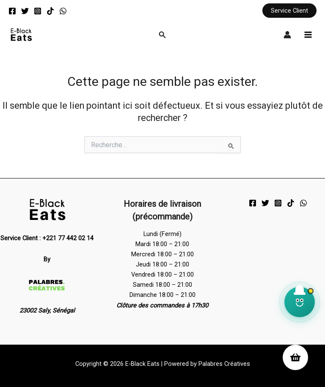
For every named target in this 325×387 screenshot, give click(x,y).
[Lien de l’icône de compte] (287, 34)
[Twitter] (25, 11)
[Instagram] (37, 11)
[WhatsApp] (63, 11)
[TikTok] (50, 11)
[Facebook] (12, 11)
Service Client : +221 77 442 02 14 (47, 238)
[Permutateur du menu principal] (308, 34)
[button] (289, 10)
